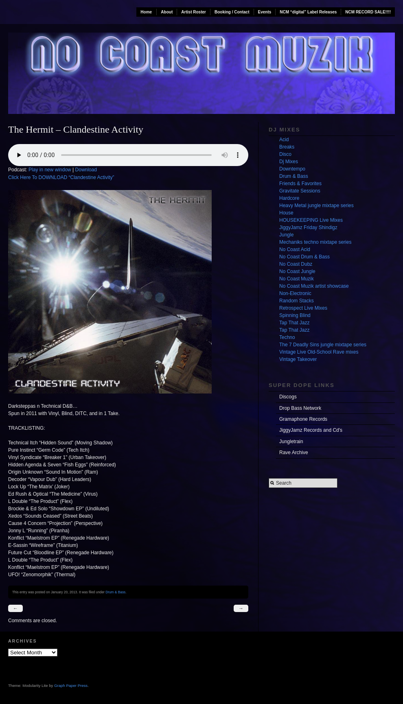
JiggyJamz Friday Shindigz (308, 227)
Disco (285, 154)
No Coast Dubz (295, 264)
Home (146, 12)
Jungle (286, 235)
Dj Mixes (288, 161)
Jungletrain (291, 441)
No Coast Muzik (296, 279)
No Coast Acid (294, 249)
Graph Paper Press (71, 685)
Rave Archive (293, 452)
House (286, 213)
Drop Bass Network (300, 408)
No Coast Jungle (297, 271)
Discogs (288, 397)
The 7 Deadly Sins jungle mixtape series (322, 345)
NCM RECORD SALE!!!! (368, 12)
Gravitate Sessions (299, 191)
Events (265, 12)
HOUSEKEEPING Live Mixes (311, 220)
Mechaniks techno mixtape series (315, 242)
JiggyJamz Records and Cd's (310, 430)
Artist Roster (193, 12)
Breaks (286, 147)
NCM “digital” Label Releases (308, 12)
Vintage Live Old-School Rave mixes (319, 352)
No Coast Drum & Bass (304, 257)
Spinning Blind (295, 315)
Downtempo (292, 169)
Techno (287, 337)
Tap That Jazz (294, 323)
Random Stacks (296, 301)
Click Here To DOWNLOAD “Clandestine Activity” (61, 177)
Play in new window (49, 170)
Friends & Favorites (300, 183)
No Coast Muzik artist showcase (314, 286)
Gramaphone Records (303, 419)
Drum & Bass (115, 592)
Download (86, 170)
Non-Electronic (295, 293)
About (167, 12)
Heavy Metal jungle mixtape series (316, 205)
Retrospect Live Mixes (303, 308)
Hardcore (289, 198)
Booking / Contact (232, 12)
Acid (284, 139)
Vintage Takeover (298, 359)
